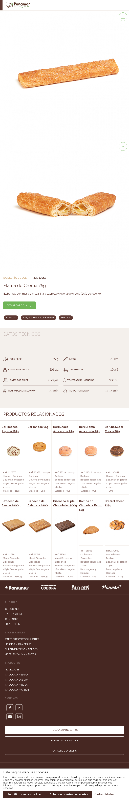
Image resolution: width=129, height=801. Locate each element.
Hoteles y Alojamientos (20, 654)
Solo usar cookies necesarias (69, 794)
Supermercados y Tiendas (21, 649)
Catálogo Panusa (16, 684)
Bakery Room (13, 614)
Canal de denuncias (65, 751)
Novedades (12, 669)
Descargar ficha (17, 305)
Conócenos (12, 609)
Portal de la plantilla (64, 740)
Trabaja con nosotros (64, 730)
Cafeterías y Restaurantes (22, 639)
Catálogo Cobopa (16, 679)
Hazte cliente (14, 624)
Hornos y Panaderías (18, 644)
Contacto (11, 619)
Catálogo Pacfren (17, 689)
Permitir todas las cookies (24, 794)
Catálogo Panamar (17, 674)
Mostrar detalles (104, 794)
